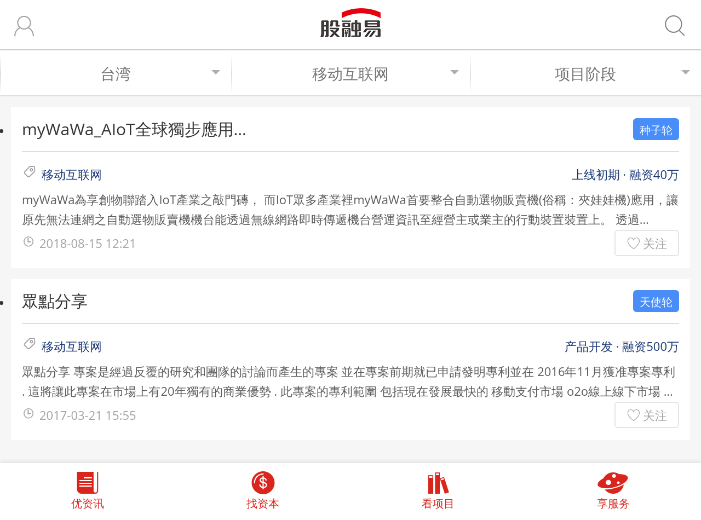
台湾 (160, 73)
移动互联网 (385, 73)
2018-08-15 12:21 (87, 243)
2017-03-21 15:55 (87, 415)
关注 (655, 243)
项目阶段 (622, 73)
